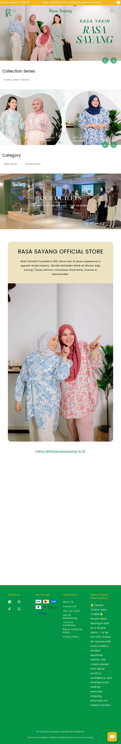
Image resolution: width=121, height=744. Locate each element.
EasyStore (78, 731)
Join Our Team (72, 611)
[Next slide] (113, 60)
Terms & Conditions (69, 624)
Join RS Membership (70, 617)
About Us (68, 601)
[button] (9, 10)
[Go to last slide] (105, 60)
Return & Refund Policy (72, 631)
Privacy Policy (71, 636)
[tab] (59, 58)
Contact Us (69, 606)
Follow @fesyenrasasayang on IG (61, 451)
